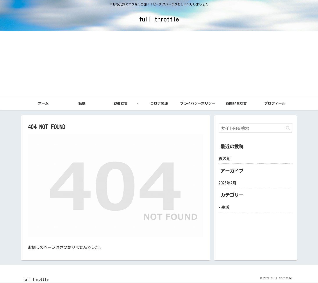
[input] (255, 128)
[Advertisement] (159, 64)
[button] (288, 128)
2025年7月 (227, 183)
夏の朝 (224, 159)
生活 (225, 207)
